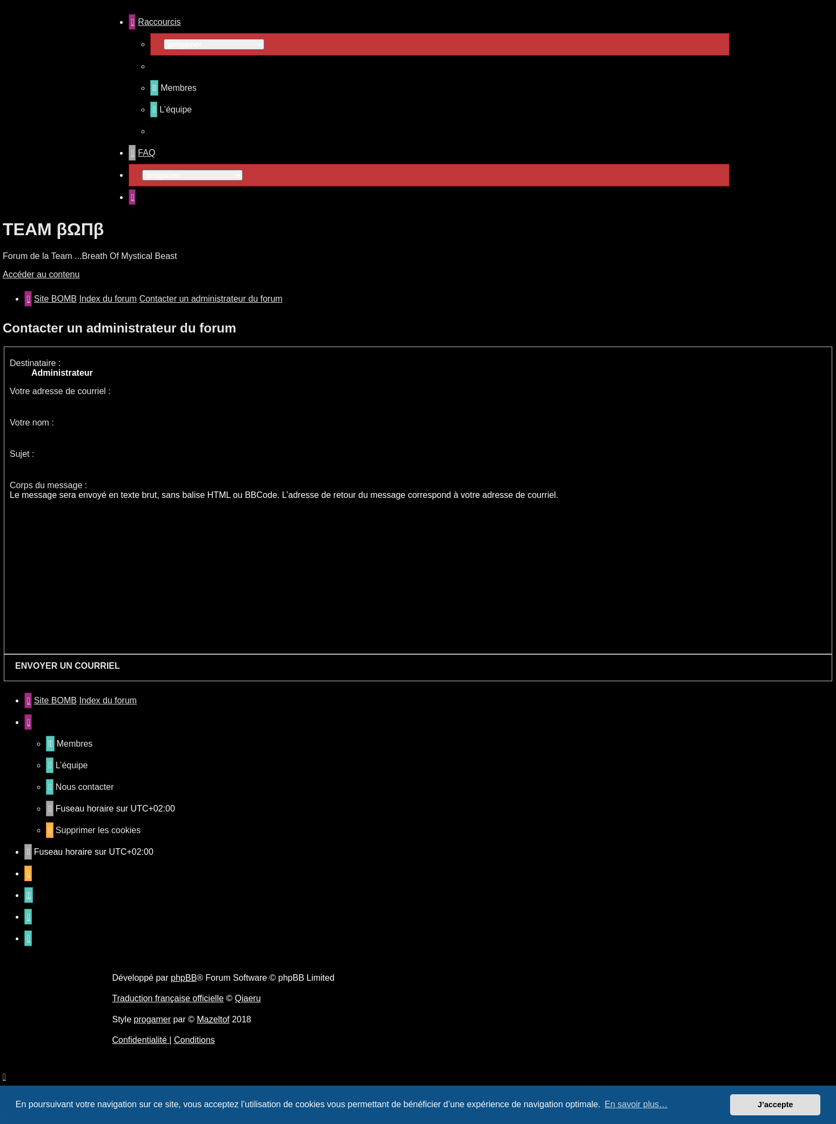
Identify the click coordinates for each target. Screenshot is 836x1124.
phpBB (184, 977)
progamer (152, 1019)
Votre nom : (32, 422)
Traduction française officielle (168, 998)
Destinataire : (35, 363)
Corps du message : (48, 485)
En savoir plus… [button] (636, 1104)
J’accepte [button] (775, 1104)
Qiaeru (248, 998)
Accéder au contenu (41, 274)
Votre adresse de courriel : (60, 391)
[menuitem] (173, 87)
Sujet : (22, 453)
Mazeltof (213, 1019)
